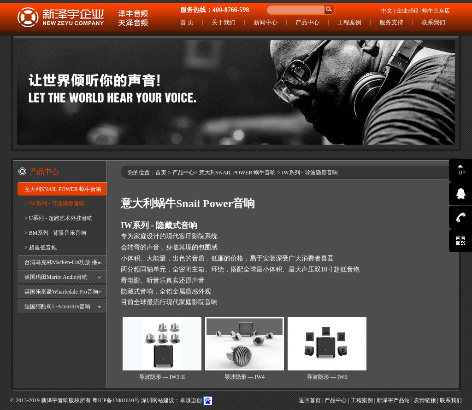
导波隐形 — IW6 (327, 377)
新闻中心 (265, 22)
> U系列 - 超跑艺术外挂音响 (58, 218)
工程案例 (349, 22)
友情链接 (425, 400)
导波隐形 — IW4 (244, 377)
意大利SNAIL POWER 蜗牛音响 (62, 189)
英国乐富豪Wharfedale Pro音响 (61, 292)
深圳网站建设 (157, 400)
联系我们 (433, 22)
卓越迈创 (191, 400)
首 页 (187, 22)
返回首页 (310, 400)
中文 (386, 10)
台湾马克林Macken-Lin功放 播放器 (65, 262)
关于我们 (224, 22)
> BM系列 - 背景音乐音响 (55, 233)
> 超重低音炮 (40, 247)
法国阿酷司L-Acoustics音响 (57, 306)
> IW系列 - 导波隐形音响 (54, 203)
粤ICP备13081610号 (116, 400)
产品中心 (307, 22)
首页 (160, 172)
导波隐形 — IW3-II (162, 377)
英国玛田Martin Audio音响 (56, 277)
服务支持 (391, 22)
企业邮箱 (407, 10)
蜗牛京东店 (436, 10)
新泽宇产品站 (393, 400)
